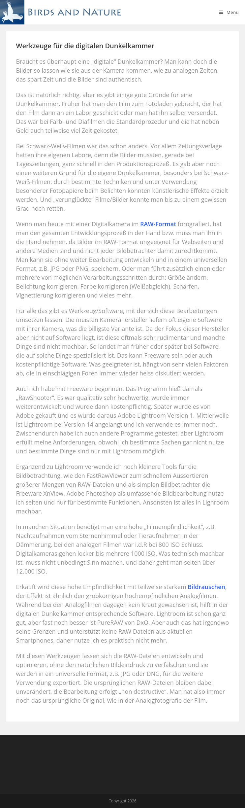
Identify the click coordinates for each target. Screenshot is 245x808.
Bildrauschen (206, 587)
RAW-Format (158, 224)
